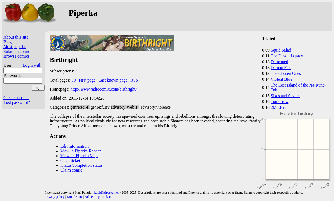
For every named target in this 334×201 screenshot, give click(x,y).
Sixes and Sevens (285, 95)
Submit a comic (16, 51)
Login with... (34, 65)
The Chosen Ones (286, 73)
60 (74, 80)
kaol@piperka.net (106, 192)
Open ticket (70, 160)
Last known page (112, 80)
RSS (134, 80)
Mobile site (75, 197)
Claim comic (71, 170)
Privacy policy (54, 197)
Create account (16, 97)
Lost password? (16, 102)
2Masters (278, 107)
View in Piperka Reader (80, 151)
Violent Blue (281, 79)
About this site (15, 37)
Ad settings (92, 197)
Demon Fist (281, 67)
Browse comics (16, 56)
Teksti (107, 197)
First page (87, 80)
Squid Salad (281, 50)
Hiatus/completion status (81, 165)
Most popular (14, 46)
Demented (279, 61)
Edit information (74, 146)
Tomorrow (279, 101)
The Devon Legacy (287, 56)
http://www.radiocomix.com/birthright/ (104, 89)
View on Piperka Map (79, 155)
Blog (7, 42)
